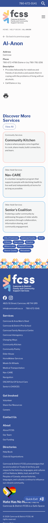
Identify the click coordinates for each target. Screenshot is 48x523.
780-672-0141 (28, 3)
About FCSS (8, 430)
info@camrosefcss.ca (13, 308)
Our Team (7, 435)
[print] (6, 96)
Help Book (15, 30)
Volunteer (7, 400)
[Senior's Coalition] (24, 217)
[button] (43, 16)
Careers (6, 410)
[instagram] (11, 298)
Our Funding (8, 439)
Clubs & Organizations (13, 456)
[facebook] (5, 298)
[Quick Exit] (35, 499)
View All (9, 126)
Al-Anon (26, 30)
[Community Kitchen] (24, 147)
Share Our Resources (12, 405)
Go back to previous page (16, 36)
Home (5, 30)
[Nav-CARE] (24, 182)
